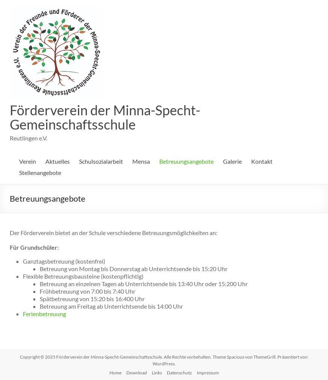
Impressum (208, 372)
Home (115, 372)
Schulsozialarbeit (101, 161)
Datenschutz (179, 372)
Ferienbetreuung (44, 313)
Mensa (141, 161)
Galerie (232, 161)
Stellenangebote (40, 172)
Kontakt (262, 161)
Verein (27, 161)
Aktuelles (57, 161)
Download (136, 372)
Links (157, 372)
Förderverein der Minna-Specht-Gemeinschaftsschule (105, 117)
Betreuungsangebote (186, 161)
